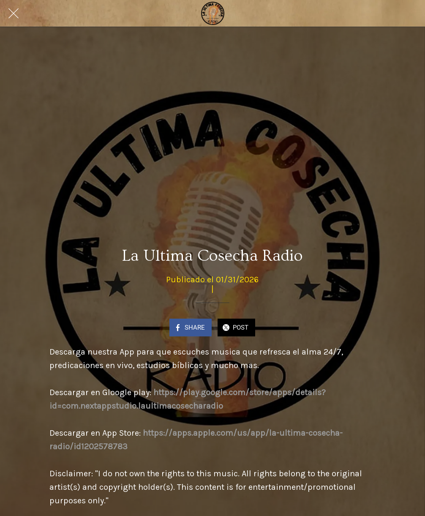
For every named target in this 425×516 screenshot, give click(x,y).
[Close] (13, 13)
